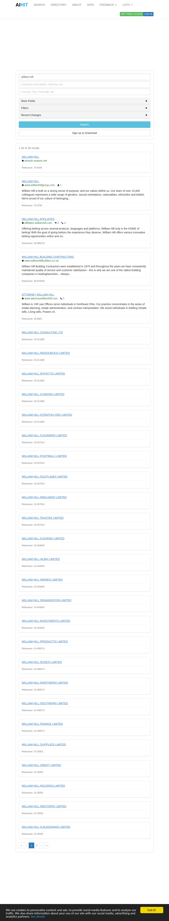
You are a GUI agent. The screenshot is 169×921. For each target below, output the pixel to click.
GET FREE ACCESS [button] (131, 14)
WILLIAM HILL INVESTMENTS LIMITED (46, 620)
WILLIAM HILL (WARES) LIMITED (42, 579)
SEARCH (39, 4)
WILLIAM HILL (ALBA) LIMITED (41, 559)
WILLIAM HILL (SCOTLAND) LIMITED (45, 476)
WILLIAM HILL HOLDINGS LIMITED (43, 785)
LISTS (127, 4)
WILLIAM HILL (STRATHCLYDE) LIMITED (47, 414)
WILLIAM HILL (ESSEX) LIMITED (42, 662)
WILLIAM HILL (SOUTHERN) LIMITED (45, 703)
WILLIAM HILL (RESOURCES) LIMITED (46, 353)
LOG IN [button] (148, 14)
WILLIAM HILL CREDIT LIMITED (41, 765)
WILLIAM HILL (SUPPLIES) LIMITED (44, 744)
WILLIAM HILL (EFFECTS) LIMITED (43, 373)
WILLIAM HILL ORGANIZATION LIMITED (46, 600)
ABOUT (76, 4)
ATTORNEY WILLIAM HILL (38, 294)
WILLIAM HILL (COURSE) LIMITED (43, 538)
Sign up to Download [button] (84, 133)
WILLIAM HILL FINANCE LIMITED (42, 723)
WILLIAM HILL (30, 156)
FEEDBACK (108, 4)
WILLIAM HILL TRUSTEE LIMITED (43, 517)
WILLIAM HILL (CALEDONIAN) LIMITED (46, 826)
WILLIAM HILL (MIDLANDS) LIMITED (44, 497)
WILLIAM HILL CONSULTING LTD (42, 332)
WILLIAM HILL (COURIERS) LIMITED (44, 435)
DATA (90, 4)
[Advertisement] (84, 40)
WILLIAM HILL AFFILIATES (38, 219)
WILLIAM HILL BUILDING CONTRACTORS (48, 256)
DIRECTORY (58, 4)
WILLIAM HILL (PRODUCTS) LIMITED (45, 641)
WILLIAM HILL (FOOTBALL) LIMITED (44, 456)
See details (38, 917)
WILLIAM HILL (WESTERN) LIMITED (44, 806)
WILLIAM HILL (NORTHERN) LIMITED (45, 682)
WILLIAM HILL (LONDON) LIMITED (43, 394)
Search (84, 124)
